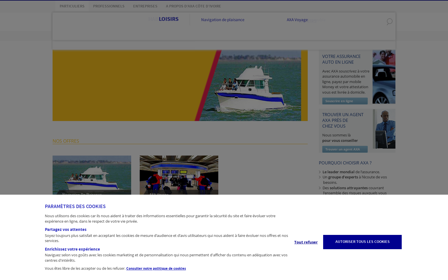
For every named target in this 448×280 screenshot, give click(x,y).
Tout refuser (306, 242)
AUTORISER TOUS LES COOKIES (362, 241)
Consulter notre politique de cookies (156, 268)
